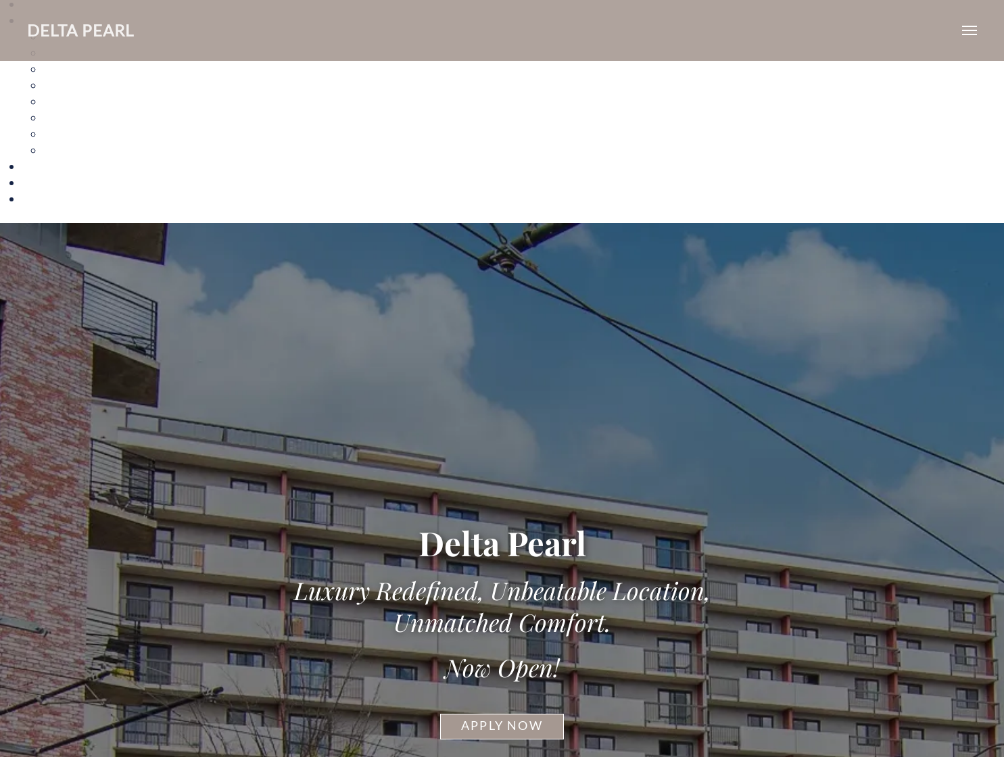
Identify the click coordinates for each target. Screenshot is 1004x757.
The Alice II (72, 85)
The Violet (70, 150)
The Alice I (70, 69)
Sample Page (55, 198)
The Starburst (79, 133)
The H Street (76, 117)
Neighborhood (60, 182)
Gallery (41, 166)
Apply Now (502, 725)
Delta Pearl (80, 30)
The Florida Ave (84, 101)
